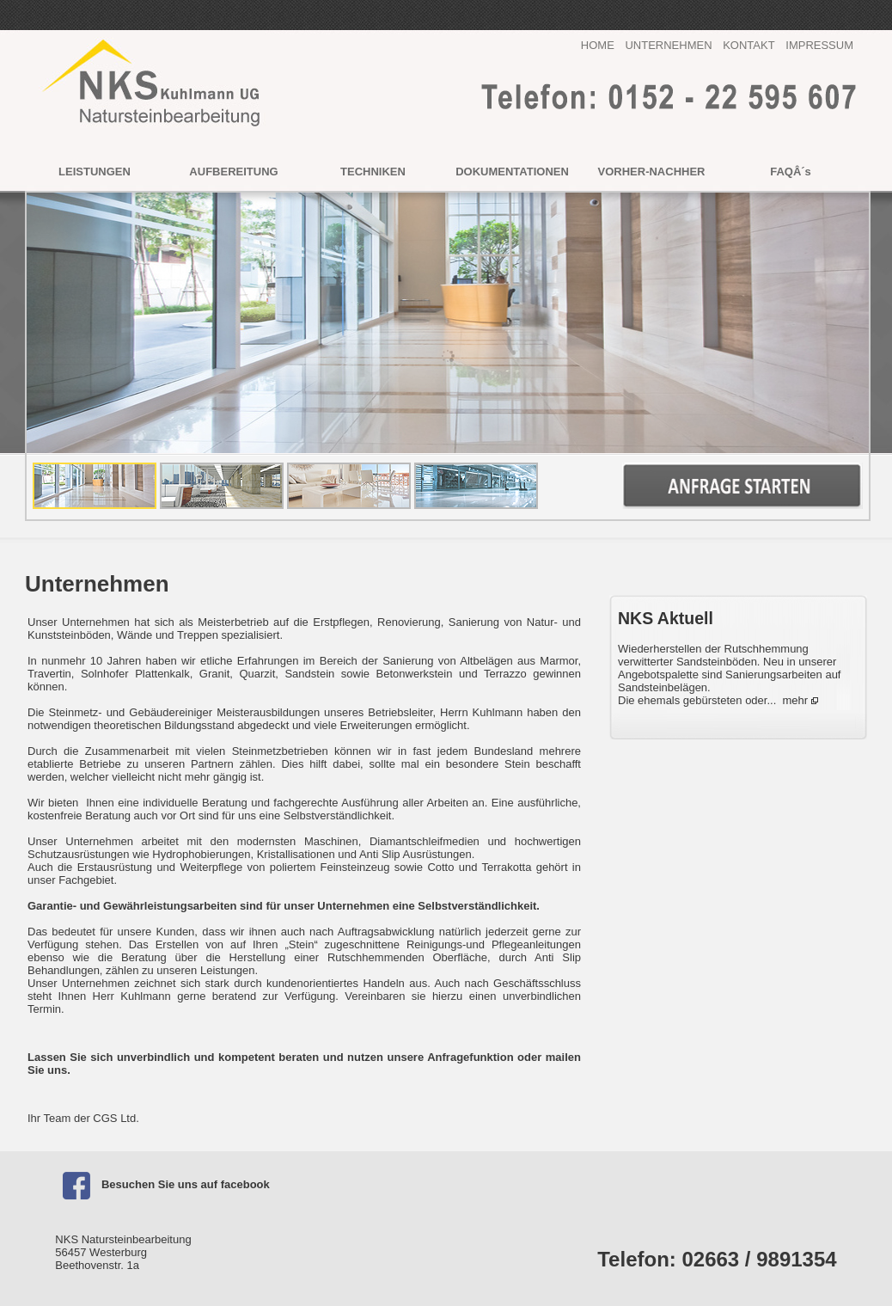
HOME (597, 45)
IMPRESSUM (819, 45)
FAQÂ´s (790, 171)
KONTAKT (748, 45)
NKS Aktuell (665, 618)
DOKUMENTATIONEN (512, 171)
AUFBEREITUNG (233, 171)
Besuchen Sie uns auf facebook (162, 1184)
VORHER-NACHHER (652, 171)
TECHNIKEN (373, 171)
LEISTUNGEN (94, 171)
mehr (796, 700)
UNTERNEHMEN (668, 45)
